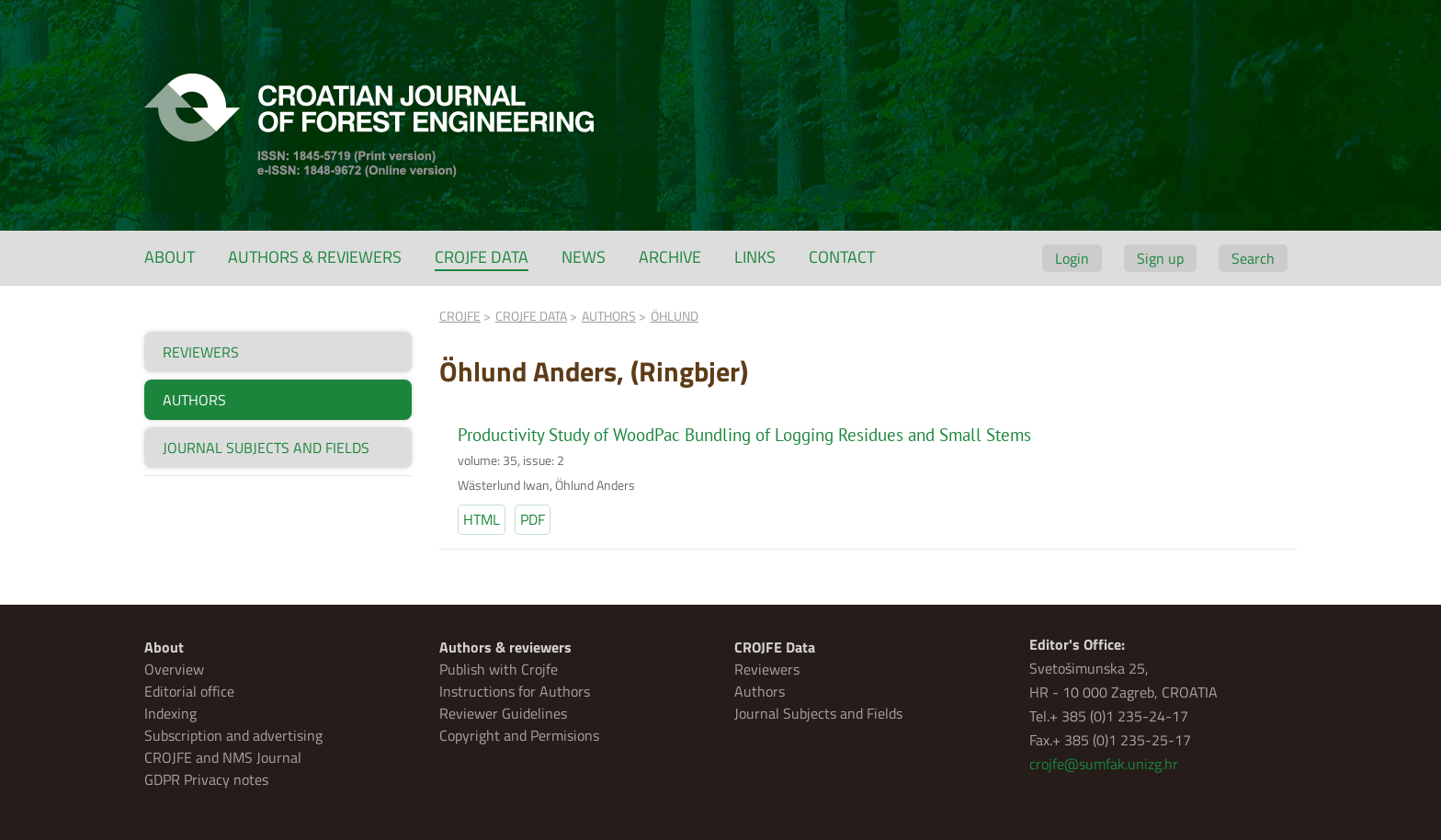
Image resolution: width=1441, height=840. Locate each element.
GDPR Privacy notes (206, 779)
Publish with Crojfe (498, 669)
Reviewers (767, 669)
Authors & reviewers (315, 256)
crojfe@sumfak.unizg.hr (1103, 764)
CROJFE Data (481, 256)
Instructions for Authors (514, 691)
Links (755, 256)
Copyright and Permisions (519, 735)
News (584, 256)
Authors (759, 691)
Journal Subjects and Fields (818, 713)
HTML (481, 519)
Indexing (170, 713)
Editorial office (189, 691)
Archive (670, 256)
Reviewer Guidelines (503, 713)
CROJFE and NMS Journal (222, 757)
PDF (532, 519)
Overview (174, 669)
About (169, 256)
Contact (842, 256)
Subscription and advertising (233, 735)
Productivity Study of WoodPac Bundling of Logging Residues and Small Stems (744, 435)
